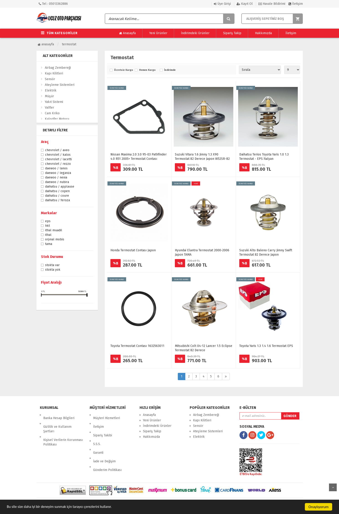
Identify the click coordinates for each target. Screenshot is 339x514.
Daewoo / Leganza (58, 173)
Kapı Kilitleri (54, 73)
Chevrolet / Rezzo (58, 164)
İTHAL (48, 235)
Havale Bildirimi (271, 4)
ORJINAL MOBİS (54, 239)
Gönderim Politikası (107, 448)
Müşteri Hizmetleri (106, 415)
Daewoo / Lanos (56, 168)
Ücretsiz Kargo (123, 70)
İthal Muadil (53, 230)
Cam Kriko (52, 113)
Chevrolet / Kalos (58, 155)
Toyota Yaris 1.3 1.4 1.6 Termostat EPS (266, 346)
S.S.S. (97, 431)
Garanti (98, 437)
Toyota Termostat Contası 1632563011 (137, 346)
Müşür (49, 96)
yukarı (333, 487)
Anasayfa (127, 33)
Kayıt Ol (245, 4)
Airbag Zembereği (58, 68)
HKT (47, 226)
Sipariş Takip (232, 33)
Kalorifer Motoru (57, 119)
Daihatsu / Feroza (57, 200)
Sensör (50, 79)
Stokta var (52, 265)
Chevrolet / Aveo (57, 150)
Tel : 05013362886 (53, 4)
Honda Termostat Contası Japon (133, 250)
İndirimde (170, 70)
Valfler (49, 107)
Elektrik (50, 90)
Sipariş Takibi (102, 426)
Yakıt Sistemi (54, 102)
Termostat (69, 44)
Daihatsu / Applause (59, 186)
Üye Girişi (222, 4)
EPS (48, 221)
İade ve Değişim (104, 442)
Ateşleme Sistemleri (59, 85)
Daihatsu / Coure (57, 196)
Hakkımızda (263, 33)
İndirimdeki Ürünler (195, 33)
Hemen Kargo (147, 70)
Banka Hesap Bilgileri (58, 415)
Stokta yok (52, 270)
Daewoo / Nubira (57, 182)
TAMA (48, 244)
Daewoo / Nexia (56, 177)
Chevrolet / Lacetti (58, 159)
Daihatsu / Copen (57, 191)
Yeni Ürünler (158, 33)
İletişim (295, 4)
